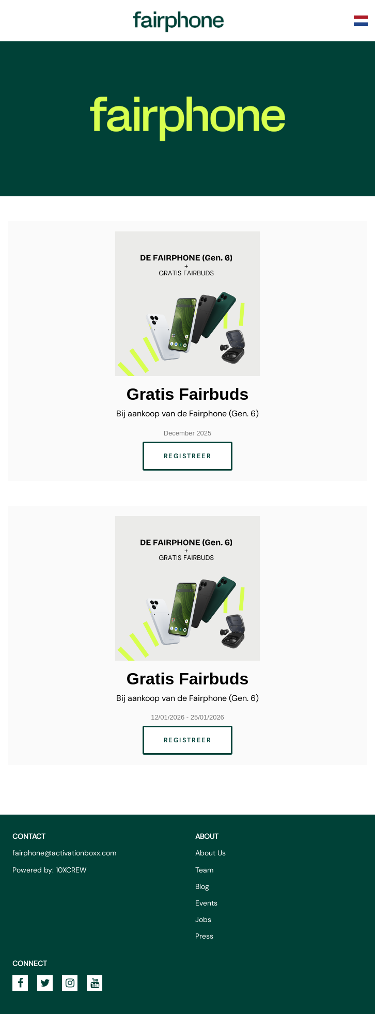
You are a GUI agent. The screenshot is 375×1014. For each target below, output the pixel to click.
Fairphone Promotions (178, 20)
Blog (202, 886)
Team (204, 870)
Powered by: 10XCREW (49, 870)
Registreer (187, 456)
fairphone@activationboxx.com (64, 852)
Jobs (203, 919)
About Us (210, 852)
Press (204, 936)
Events (206, 903)
